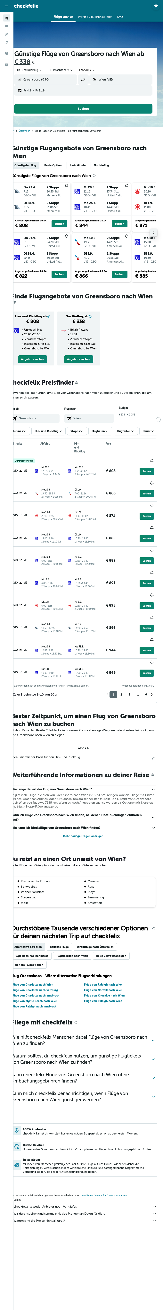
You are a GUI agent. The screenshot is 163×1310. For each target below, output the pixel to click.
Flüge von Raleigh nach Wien (108, 963)
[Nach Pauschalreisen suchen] (7, 43)
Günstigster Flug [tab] (35, 165)
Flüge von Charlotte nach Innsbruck (45, 974)
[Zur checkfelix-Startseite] (26, 6)
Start (21, 131)
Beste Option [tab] (62, 165)
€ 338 (41, 61)
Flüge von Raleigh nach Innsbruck (44, 985)
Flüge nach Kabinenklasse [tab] (41, 934)
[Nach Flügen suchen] (7, 18)
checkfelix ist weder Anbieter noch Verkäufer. (90, 1186)
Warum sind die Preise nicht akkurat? (90, 1200)
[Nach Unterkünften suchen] (7, 26)
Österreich (34, 131)
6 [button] (146, 657)
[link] (40, 375)
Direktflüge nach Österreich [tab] (105, 925)
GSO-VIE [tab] (88, 710)
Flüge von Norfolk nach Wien (108, 968)
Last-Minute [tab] (87, 165)
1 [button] (113, 657)
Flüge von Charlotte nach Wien (42, 963)
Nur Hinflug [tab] (111, 165)
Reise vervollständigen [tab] (121, 934)
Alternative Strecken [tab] (38, 925)
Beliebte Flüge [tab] (69, 925)
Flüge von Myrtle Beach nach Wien (44, 979)
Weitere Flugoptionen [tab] (38, 943)
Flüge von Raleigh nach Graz (108, 979)
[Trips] (7, 54)
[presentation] (52, 62)
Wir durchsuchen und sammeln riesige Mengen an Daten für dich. (90, 1193)
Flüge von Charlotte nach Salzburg (45, 968)
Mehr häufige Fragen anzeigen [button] (88, 806)
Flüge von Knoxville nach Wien (109, 974)
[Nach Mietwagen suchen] (7, 34)
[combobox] (97, 70)
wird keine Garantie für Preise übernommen (115, 1175)
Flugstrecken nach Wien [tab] (82, 934)
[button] (6, 6)
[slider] (158, 435)
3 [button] (129, 657)
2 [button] (121, 657)
